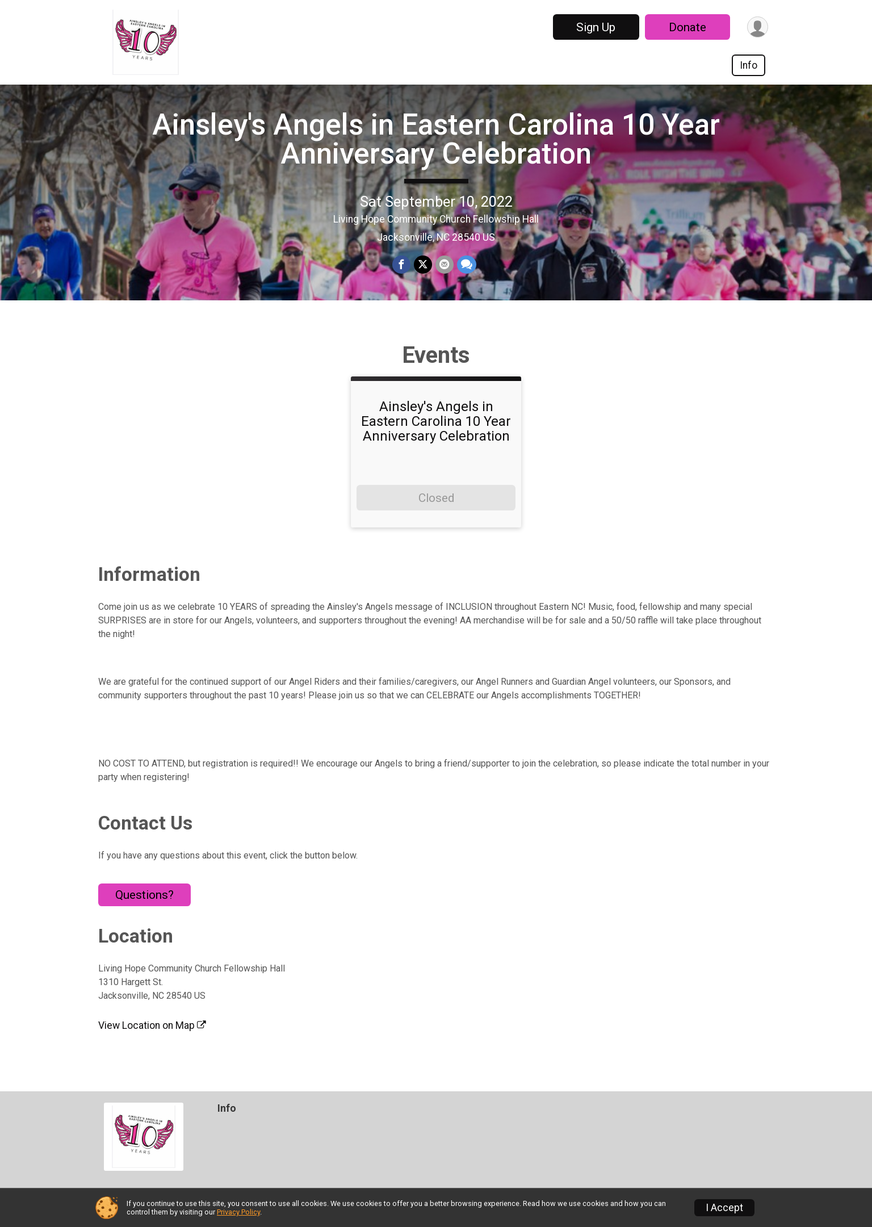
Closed (436, 498)
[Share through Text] (466, 265)
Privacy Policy (238, 1212)
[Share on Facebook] (401, 265)
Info (748, 65)
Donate (687, 27)
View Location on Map (152, 1025)
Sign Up (595, 27)
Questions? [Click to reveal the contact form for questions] (144, 895)
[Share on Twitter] (423, 265)
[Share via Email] (444, 265)
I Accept (724, 1207)
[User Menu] (757, 26)
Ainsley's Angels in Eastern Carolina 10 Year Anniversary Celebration (436, 139)
